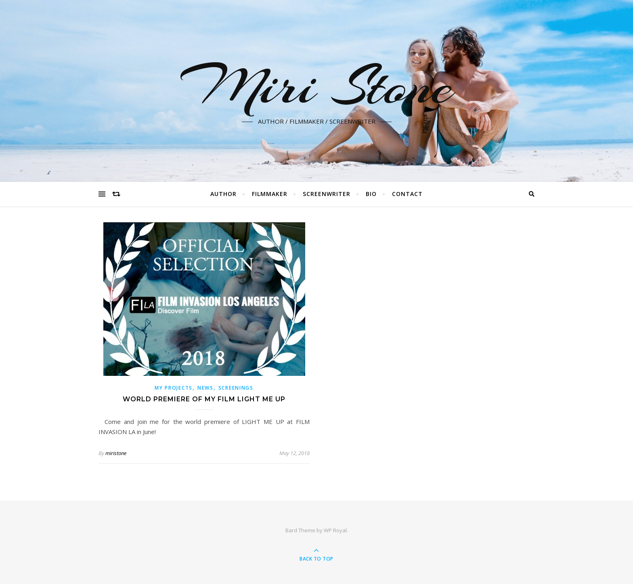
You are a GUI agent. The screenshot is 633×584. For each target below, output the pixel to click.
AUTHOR (223, 194)
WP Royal (335, 530)
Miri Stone (316, 86)
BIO (371, 194)
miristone (115, 453)
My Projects (174, 387)
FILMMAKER (269, 194)
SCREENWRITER (326, 194)
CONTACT (407, 194)
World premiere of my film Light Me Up (204, 399)
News (205, 387)
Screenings (236, 387)
